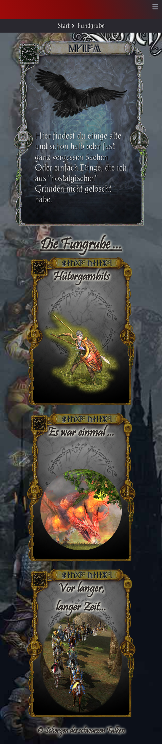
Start (64, 25)
